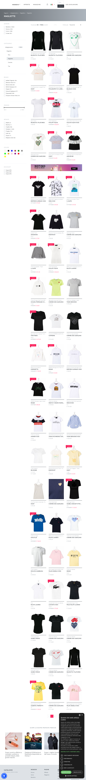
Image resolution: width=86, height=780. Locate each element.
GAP (8, 133)
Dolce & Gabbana (12, 91)
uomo (9, 31)
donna (9, 29)
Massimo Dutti (10, 137)
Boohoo (9, 125)
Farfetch (10, 129)
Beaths (8, 122)
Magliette (9, 51)
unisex (9, 33)
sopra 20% (9, 170)
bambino (10, 27)
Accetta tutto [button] (66, 772)
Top (9, 66)
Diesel (9, 89)
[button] (4, 775)
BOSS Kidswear (11, 87)
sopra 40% (9, 172)
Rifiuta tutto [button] (77, 772)
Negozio (16, 4)
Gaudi (8, 135)
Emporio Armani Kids (13, 95)
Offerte (27, 4)
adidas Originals (11, 80)
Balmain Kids (10, 82)
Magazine (37, 4)
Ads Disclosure (72, 4)
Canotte (10, 62)
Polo (9, 55)
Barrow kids (10, 84)
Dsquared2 (10, 93)
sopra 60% (9, 174)
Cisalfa (9, 127)
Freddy (9, 131)
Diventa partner (62, 778)
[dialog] (71, 745)
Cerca (61, 6)
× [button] (82, 715)
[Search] (60, 2)
